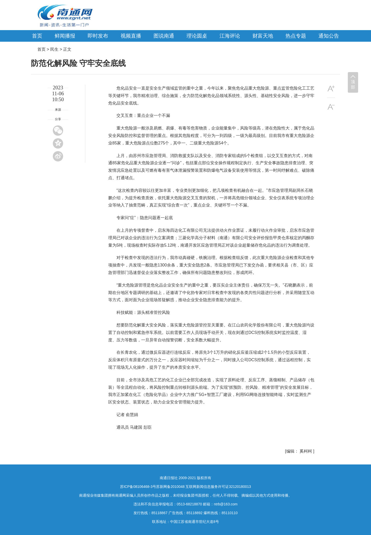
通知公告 (328, 36)
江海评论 (230, 36)
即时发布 (98, 36)
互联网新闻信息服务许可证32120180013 (218, 487)
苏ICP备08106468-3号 (138, 487)
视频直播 (131, 36)
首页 (37, 36)
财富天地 (262, 36)
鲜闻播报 (65, 36)
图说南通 (164, 36)
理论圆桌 (197, 36)
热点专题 (295, 36)
